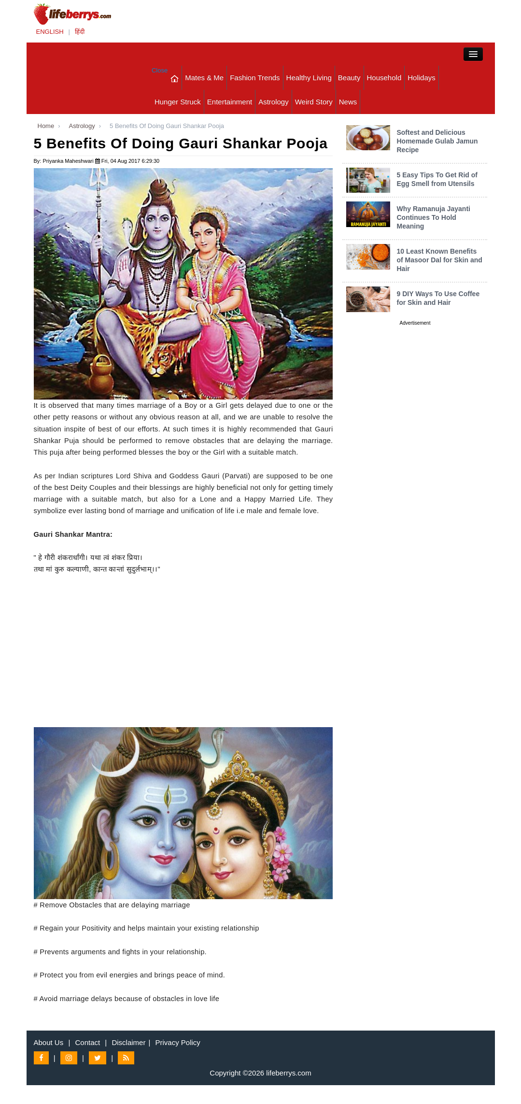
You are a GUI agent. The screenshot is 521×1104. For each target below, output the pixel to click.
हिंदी (79, 31)
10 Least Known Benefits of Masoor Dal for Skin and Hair (439, 259)
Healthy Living (309, 77)
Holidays (422, 77)
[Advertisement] (183, 659)
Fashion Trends (255, 77)
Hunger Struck (178, 102)
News (348, 102)
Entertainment (229, 102)
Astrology (273, 102)
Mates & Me (204, 77)
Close (160, 70)
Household (384, 77)
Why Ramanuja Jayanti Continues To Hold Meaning (433, 217)
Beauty (349, 77)
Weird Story (314, 102)
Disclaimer (128, 1042)
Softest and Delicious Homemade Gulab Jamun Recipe (437, 141)
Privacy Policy (177, 1042)
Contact (87, 1042)
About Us (49, 1042)
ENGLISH (50, 31)
